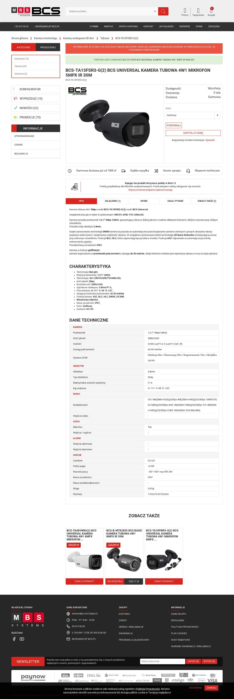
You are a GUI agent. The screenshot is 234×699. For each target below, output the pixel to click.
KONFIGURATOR (30, 89)
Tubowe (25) (20, 66)
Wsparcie (184, 26)
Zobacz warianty (84, 581)
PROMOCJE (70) (30, 117)
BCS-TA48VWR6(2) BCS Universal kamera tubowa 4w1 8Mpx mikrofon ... (81, 535)
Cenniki (18, 145)
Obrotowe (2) (20, 74)
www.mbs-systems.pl (85, 613)
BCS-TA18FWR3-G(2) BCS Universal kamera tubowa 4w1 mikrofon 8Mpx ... (162, 535)
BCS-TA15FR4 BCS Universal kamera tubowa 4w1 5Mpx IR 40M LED (158, 60)
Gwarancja (126, 633)
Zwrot (123, 620)
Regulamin (177, 620)
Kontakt (148, 26)
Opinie (199, 26)
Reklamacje (21, 153)
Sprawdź (209, 140)
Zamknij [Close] (211, 688)
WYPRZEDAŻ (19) (31, 98)
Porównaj (174, 125)
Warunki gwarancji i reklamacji (191, 646)
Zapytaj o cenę (193, 133)
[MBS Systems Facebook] (13, 638)
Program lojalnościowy (134, 639)
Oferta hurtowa (128, 26)
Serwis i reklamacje (131, 626)
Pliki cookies (179, 633)
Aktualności (166, 26)
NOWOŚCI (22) (29, 108)
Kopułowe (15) (21, 58)
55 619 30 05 (21, 26)
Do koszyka (114, 581)
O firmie (94, 26)
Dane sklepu (178, 614)
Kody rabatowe (180, 639)
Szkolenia (214, 26)
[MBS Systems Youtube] (20, 638)
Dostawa (124, 614)
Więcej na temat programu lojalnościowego (150, 189)
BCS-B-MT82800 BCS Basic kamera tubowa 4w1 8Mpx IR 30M (124, 533)
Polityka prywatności (185, 626)
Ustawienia (195, 688)
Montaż (108, 26)
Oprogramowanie (24, 136)
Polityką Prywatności (148, 688)
